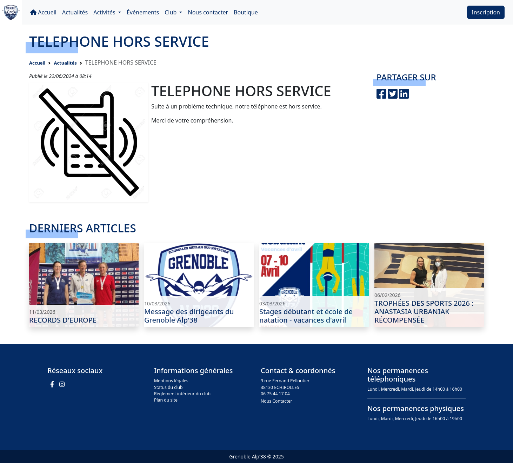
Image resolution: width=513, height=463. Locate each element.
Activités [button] (105, 12)
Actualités (75, 12)
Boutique (246, 12)
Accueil (43, 12)
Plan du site (166, 400)
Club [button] (171, 12)
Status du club (168, 387)
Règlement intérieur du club (182, 394)
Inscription (486, 12)
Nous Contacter (276, 401)
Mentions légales (171, 381)
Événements (143, 12)
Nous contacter (208, 12)
